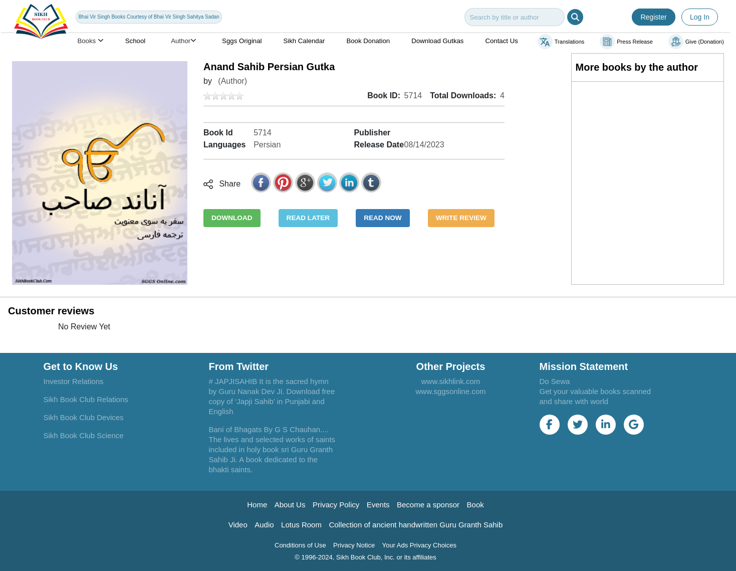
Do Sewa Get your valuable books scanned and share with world (595, 391)
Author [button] (183, 41)
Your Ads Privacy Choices (419, 545)
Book (475, 504)
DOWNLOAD (232, 218)
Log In (699, 17)
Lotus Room (301, 524)
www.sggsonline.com (450, 391)
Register (653, 17)
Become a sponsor (428, 504)
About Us (290, 504)
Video (238, 524)
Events (378, 504)
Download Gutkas (437, 41)
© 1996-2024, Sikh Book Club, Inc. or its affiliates (365, 557)
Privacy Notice (354, 545)
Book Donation (368, 41)
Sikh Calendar (304, 41)
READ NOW (383, 218)
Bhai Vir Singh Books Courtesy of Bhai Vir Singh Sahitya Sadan (148, 17)
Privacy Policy (336, 504)
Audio (264, 524)
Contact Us (501, 41)
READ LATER (308, 218)
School (135, 41)
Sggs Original (242, 41)
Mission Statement (584, 366)
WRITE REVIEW (461, 218)
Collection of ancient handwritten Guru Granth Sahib (416, 524)
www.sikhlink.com (450, 381)
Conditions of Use (300, 545)
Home (257, 504)
